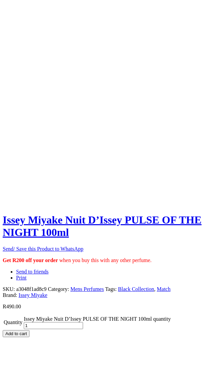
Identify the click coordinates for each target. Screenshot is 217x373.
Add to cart (16, 333)
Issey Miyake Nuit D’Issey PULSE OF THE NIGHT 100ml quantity (97, 319)
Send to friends (32, 271)
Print (21, 278)
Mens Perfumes (87, 289)
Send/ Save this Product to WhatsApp (43, 249)
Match (163, 289)
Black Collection (136, 289)
